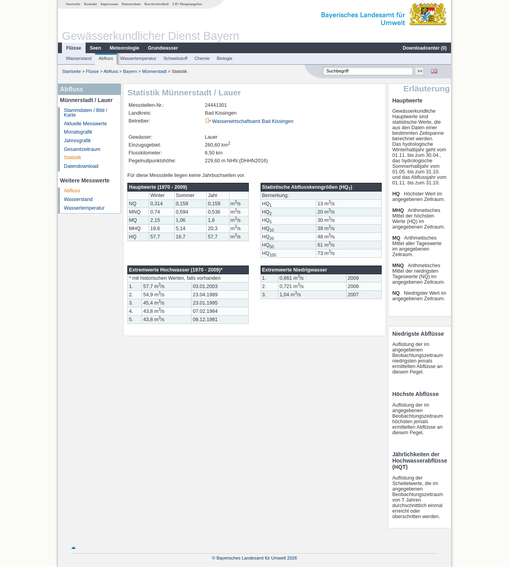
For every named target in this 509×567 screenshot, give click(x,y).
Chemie (202, 58)
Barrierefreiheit (156, 4)
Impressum (109, 4)
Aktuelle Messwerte (85, 123)
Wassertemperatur (138, 58)
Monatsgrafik (78, 132)
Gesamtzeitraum (82, 149)
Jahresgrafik (77, 140)
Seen (95, 48)
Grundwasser (163, 48)
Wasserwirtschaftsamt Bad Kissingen (253, 121)
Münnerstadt (154, 71)
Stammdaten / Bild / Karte (85, 113)
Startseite (73, 4)
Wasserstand (78, 58)
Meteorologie (124, 48)
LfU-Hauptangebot (187, 4)
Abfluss (106, 58)
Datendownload (81, 166)
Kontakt (90, 4)
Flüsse (73, 48)
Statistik (72, 157)
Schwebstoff (175, 58)
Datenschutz (131, 4)
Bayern (130, 71)
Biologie (225, 58)
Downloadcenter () (425, 48)
